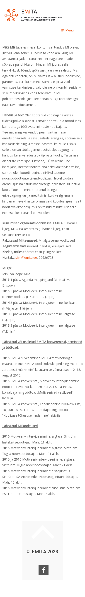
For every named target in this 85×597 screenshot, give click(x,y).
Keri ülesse (43, 531)
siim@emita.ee (26, 257)
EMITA (33, 15)
